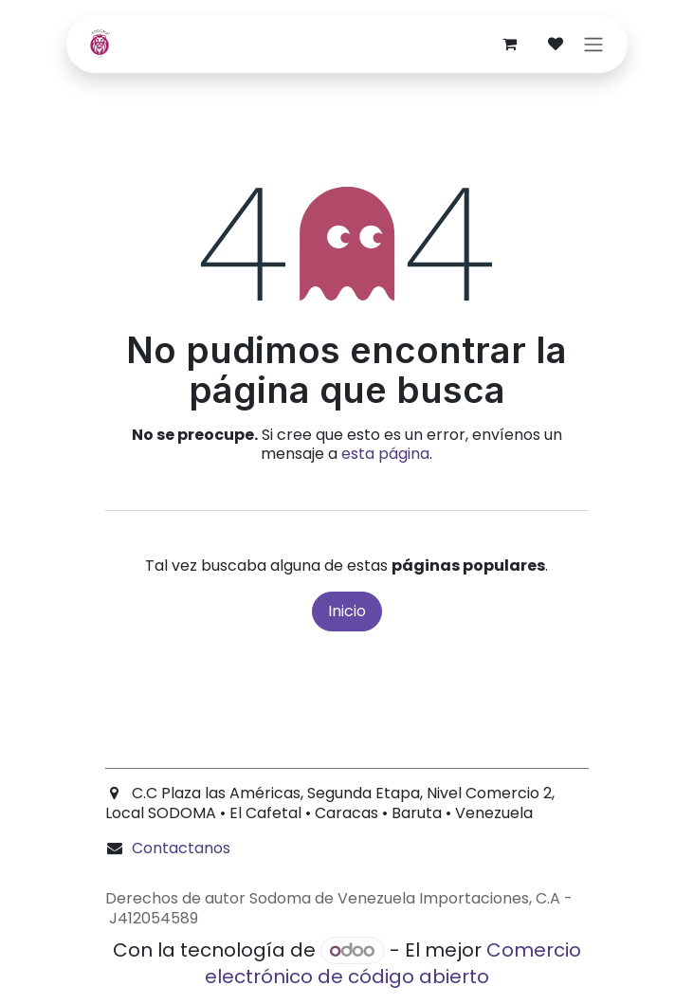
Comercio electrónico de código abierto (393, 963)
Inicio (347, 611)
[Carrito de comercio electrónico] (510, 44)
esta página (385, 454)
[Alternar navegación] (593, 44)
